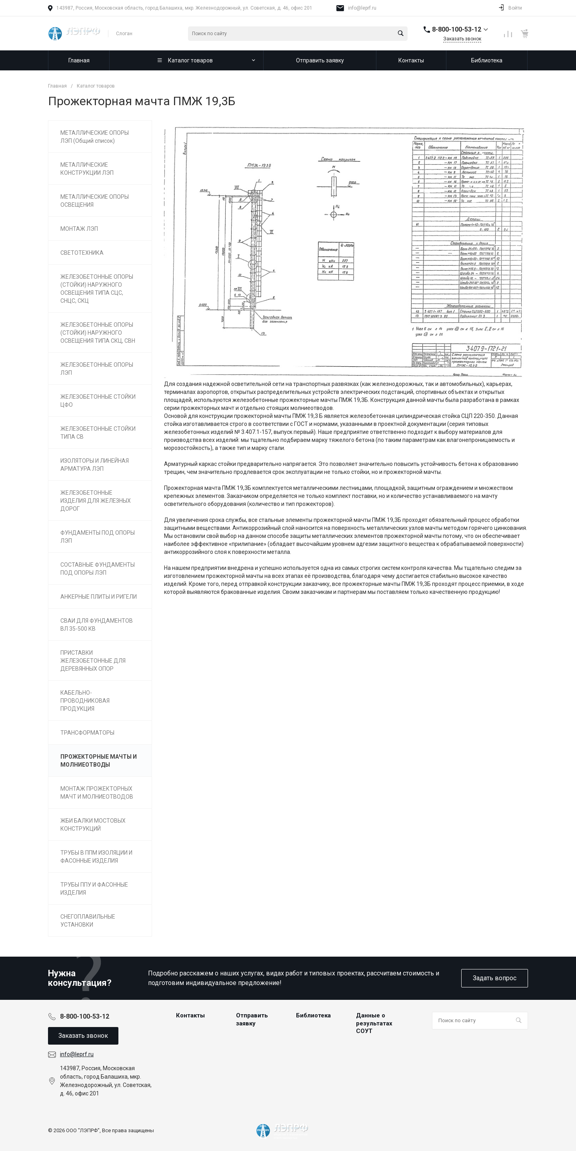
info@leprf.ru (362, 8)
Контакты (190, 1015)
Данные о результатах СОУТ (374, 1023)
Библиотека (313, 1015)
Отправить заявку (252, 1019)
